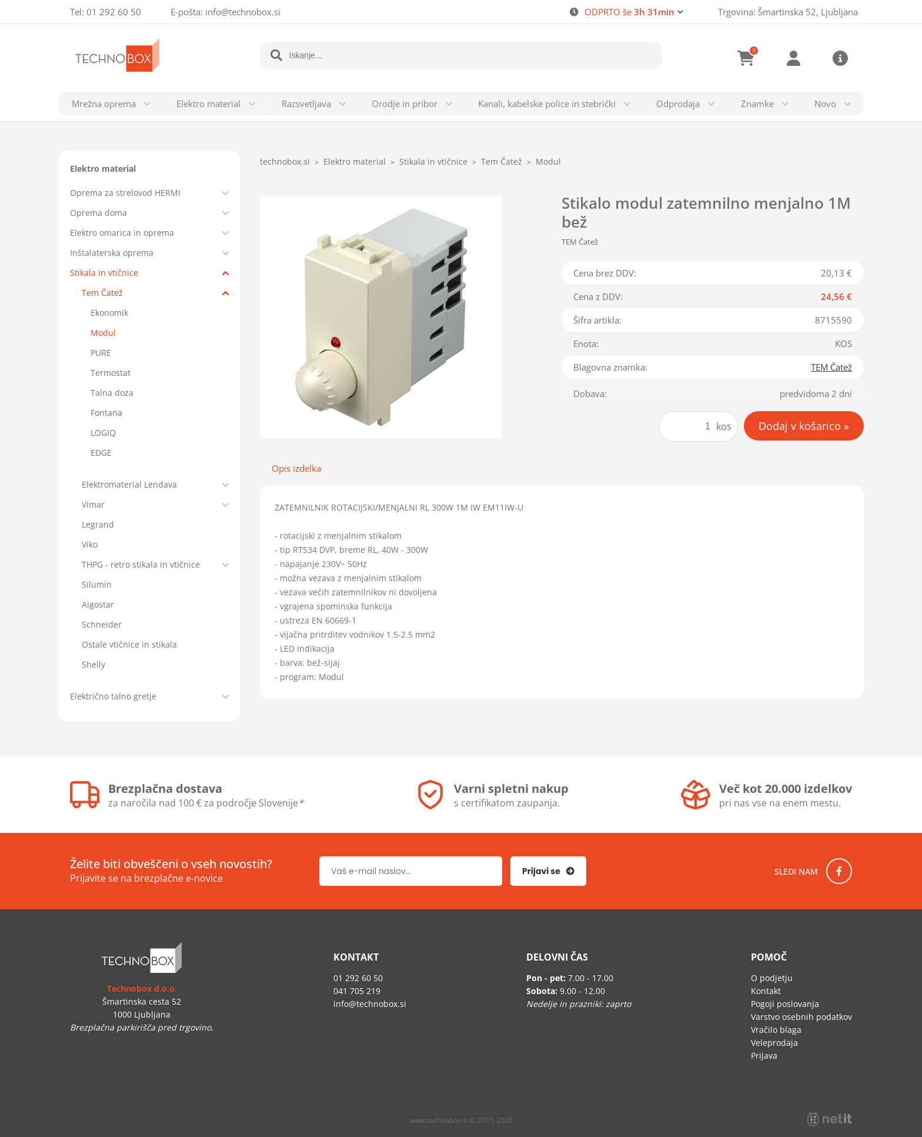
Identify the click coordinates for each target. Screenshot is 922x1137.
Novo (825, 103)
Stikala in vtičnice (104, 272)
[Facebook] (839, 871)
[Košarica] (746, 58)
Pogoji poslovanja (785, 1003)
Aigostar (98, 604)
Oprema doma (98, 212)
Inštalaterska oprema (111, 252)
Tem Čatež (102, 292)
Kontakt (766, 990)
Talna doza (112, 392)
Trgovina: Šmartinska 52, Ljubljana (788, 12)
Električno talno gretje (113, 696)
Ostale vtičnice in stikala (129, 644)
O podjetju (772, 977)
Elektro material (208, 103)
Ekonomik (109, 312)
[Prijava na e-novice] (548, 871)
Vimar (93, 504)
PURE (101, 352)
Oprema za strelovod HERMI (125, 192)
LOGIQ (103, 432)
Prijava (793, 58)
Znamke (757, 103)
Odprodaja (678, 103)
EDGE (101, 452)
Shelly (93, 664)
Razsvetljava (306, 103)
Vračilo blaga (776, 1029)
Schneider (102, 624)
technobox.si (285, 161)
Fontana (106, 412)
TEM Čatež (831, 367)
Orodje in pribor (404, 103)
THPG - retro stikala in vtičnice (141, 564)
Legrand (98, 524)
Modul (103, 332)
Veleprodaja (774, 1042)
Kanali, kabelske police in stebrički (547, 103)
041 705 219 (356, 990)
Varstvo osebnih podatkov (801, 1016)
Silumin (97, 584)
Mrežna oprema (104, 103)
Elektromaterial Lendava (129, 484)
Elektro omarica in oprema (122, 232)
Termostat (111, 372)
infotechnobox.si (242, 12)
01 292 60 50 (113, 12)
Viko (90, 544)
